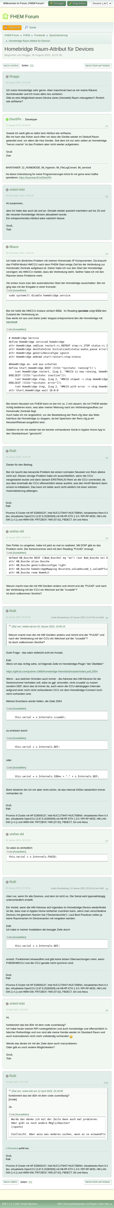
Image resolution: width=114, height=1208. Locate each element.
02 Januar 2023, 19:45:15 (18, 537)
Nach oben (10, 1182)
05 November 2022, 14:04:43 (20, 253)
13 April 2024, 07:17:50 (17, 1082)
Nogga (14, 76)
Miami (13, 247)
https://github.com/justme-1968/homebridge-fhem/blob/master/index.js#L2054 (52, 671)
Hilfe (59, 1204)
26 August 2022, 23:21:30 (18, 82)
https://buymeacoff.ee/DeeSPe (35, 177)
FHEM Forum (24, 16)
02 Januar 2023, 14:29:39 (18, 457)
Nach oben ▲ (105, 1204)
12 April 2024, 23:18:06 (17, 1009)
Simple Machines (29, 1204)
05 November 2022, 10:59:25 (20, 195)
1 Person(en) (12, 1148)
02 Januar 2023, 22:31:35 (18, 840)
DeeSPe (15, 119)
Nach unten (11, 66)
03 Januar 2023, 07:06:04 (18, 888)
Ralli (12, 451)
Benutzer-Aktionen (98, 66)
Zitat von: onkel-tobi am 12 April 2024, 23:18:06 (37, 1091)
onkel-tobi (17, 189)
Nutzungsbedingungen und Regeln (80, 1204)
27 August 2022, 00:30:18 (18, 125)
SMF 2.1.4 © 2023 (11, 1204)
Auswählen (19, 290)
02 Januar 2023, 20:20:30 (18, 617)
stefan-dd (16, 531)
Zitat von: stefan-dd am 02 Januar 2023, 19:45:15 (38, 626)
